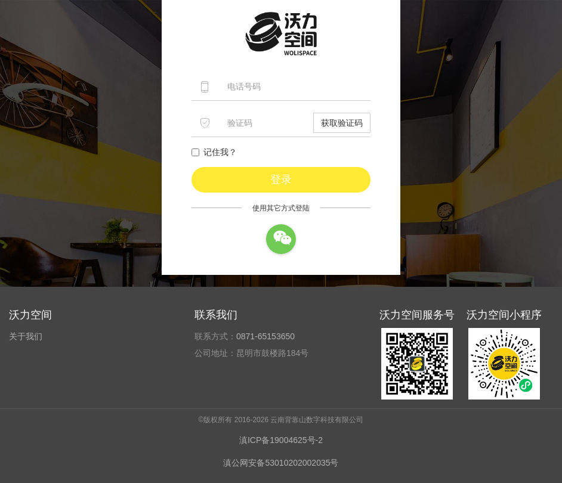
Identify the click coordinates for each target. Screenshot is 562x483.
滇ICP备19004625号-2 (281, 440)
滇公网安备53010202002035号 (280, 462)
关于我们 (25, 336)
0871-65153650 (265, 336)
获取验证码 (342, 123)
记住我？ (214, 152)
